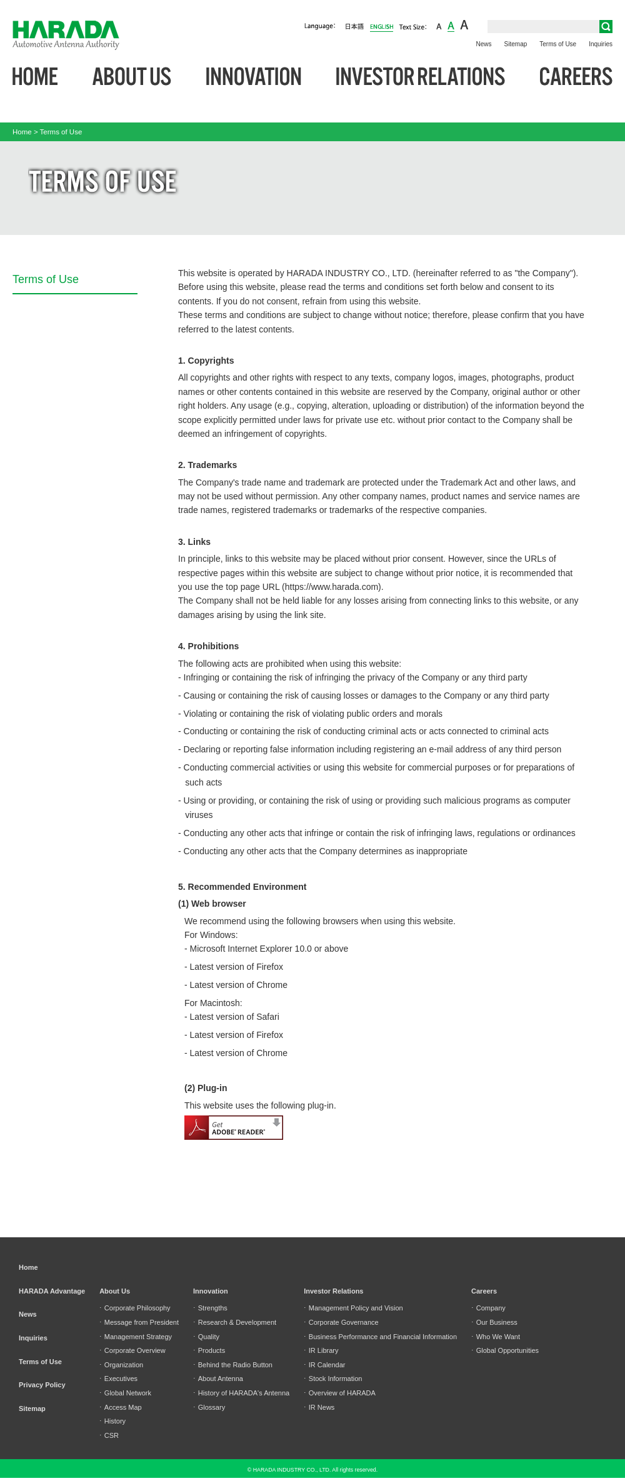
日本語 (354, 27)
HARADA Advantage (52, 1291)
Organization (121, 1365)
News (484, 44)
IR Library (321, 1350)
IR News (319, 1407)
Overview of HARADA (340, 1393)
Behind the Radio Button (232, 1365)
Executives (118, 1378)
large (464, 26)
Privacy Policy (42, 1385)
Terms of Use (557, 44)
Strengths (210, 1308)
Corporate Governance (341, 1322)
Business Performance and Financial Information (380, 1336)
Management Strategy (135, 1336)
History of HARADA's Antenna (241, 1393)
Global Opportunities (505, 1350)
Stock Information (333, 1378)
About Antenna (218, 1378)
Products (209, 1350)
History (112, 1421)
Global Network (125, 1393)
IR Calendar (324, 1365)
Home (35, 77)
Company (488, 1308)
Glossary (209, 1407)
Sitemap (516, 44)
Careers (576, 77)
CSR (109, 1435)
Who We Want (495, 1336)
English (381, 26)
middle (451, 26)
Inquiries (600, 44)
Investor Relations (420, 77)
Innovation (253, 77)
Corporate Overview (132, 1350)
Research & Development (234, 1322)
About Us (131, 77)
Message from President (139, 1322)
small (439, 26)
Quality (206, 1336)
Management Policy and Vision (353, 1308)
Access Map (120, 1407)
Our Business (494, 1322)
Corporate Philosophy (134, 1308)
